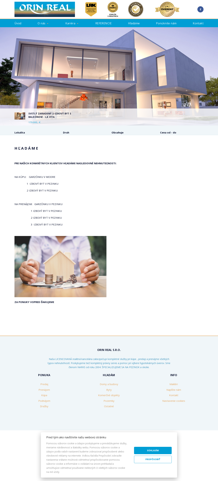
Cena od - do (168, 132)
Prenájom (42, 150)
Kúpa (60, 150)
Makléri (173, 410)
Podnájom (78, 150)
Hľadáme (134, 23)
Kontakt (198, 23)
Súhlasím (153, 450)
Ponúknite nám (166, 23)
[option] (109, 76)
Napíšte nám (173, 415)
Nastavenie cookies (173, 426)
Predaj (23, 150)
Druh (66, 132)
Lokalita (19, 132)
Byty (109, 415)
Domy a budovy (109, 410)
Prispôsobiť (152, 459)
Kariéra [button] (70, 23)
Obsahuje (117, 132)
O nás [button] (41, 23)
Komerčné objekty (109, 421)
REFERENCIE (103, 23)
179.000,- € (34, 122)
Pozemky (109, 426)
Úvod (17, 23)
